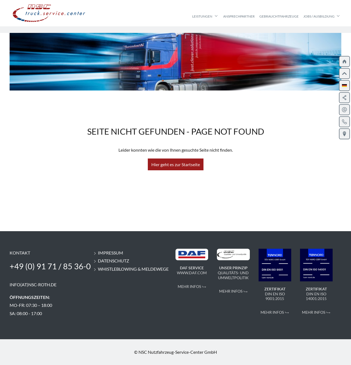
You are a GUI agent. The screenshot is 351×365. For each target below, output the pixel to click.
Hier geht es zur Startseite (175, 164)
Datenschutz (111, 260)
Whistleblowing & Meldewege (131, 268)
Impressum (108, 252)
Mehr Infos (189, 286)
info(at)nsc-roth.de (33, 284)
